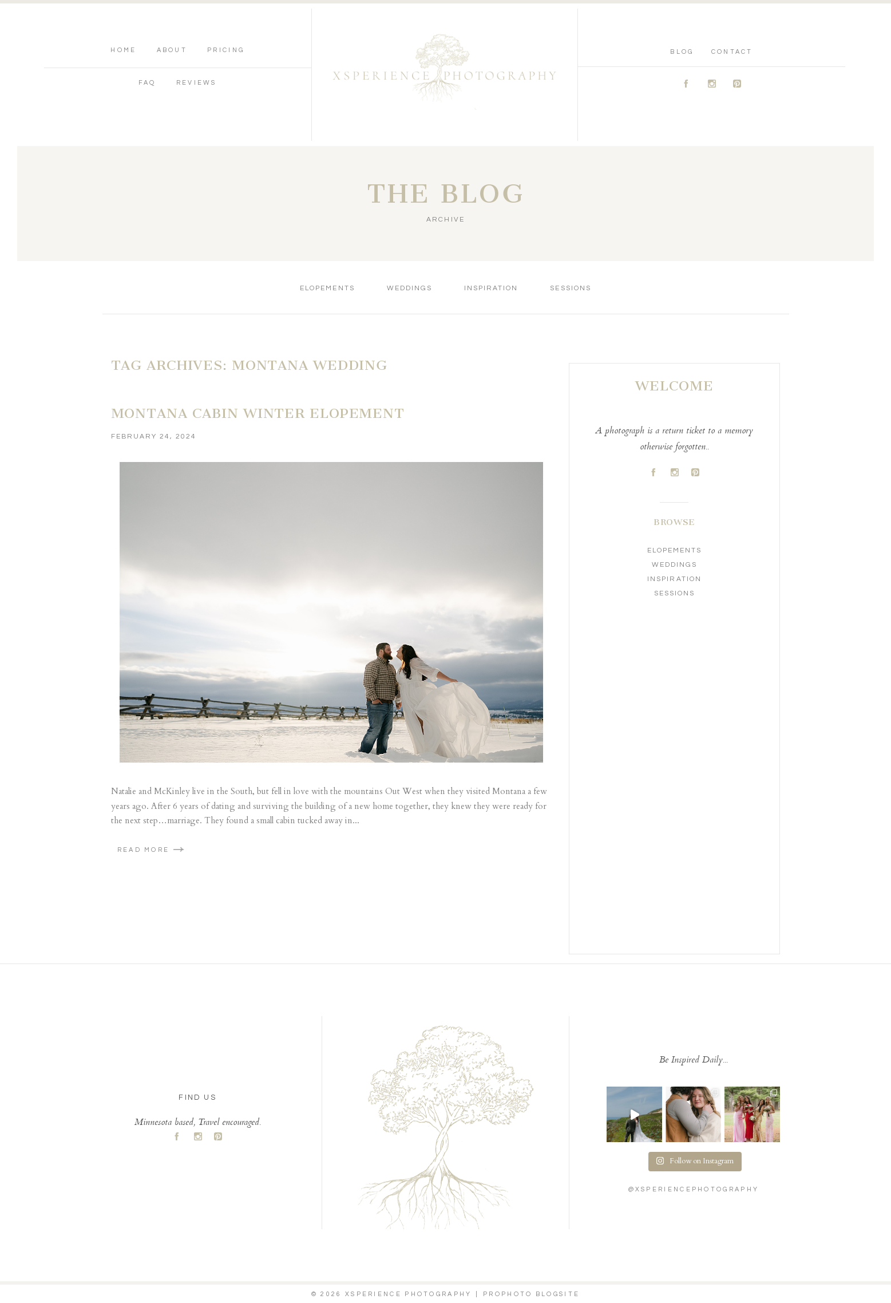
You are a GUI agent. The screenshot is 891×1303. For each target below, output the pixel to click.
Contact (732, 52)
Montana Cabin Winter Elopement (258, 413)
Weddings (409, 288)
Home (123, 50)
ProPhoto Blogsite (531, 1294)
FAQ (147, 83)
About (172, 50)
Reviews (196, 83)
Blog (682, 52)
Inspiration (491, 288)
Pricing (225, 50)
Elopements (327, 288)
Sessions (570, 288)
